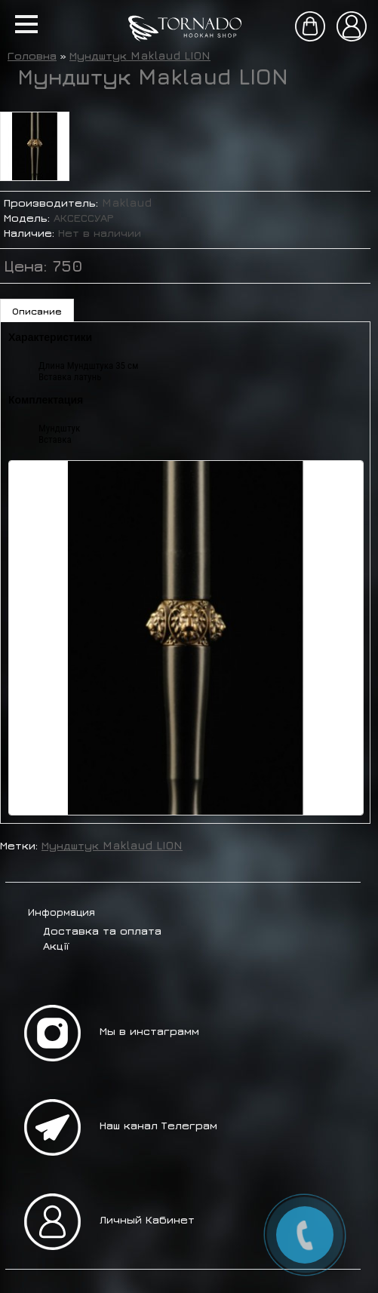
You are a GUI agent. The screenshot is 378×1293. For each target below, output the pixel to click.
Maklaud (127, 202)
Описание (37, 311)
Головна (32, 55)
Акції (56, 945)
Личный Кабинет (147, 1219)
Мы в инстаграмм (149, 1030)
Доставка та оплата (102, 930)
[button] (26, 24)
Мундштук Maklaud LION (140, 55)
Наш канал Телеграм (158, 1125)
